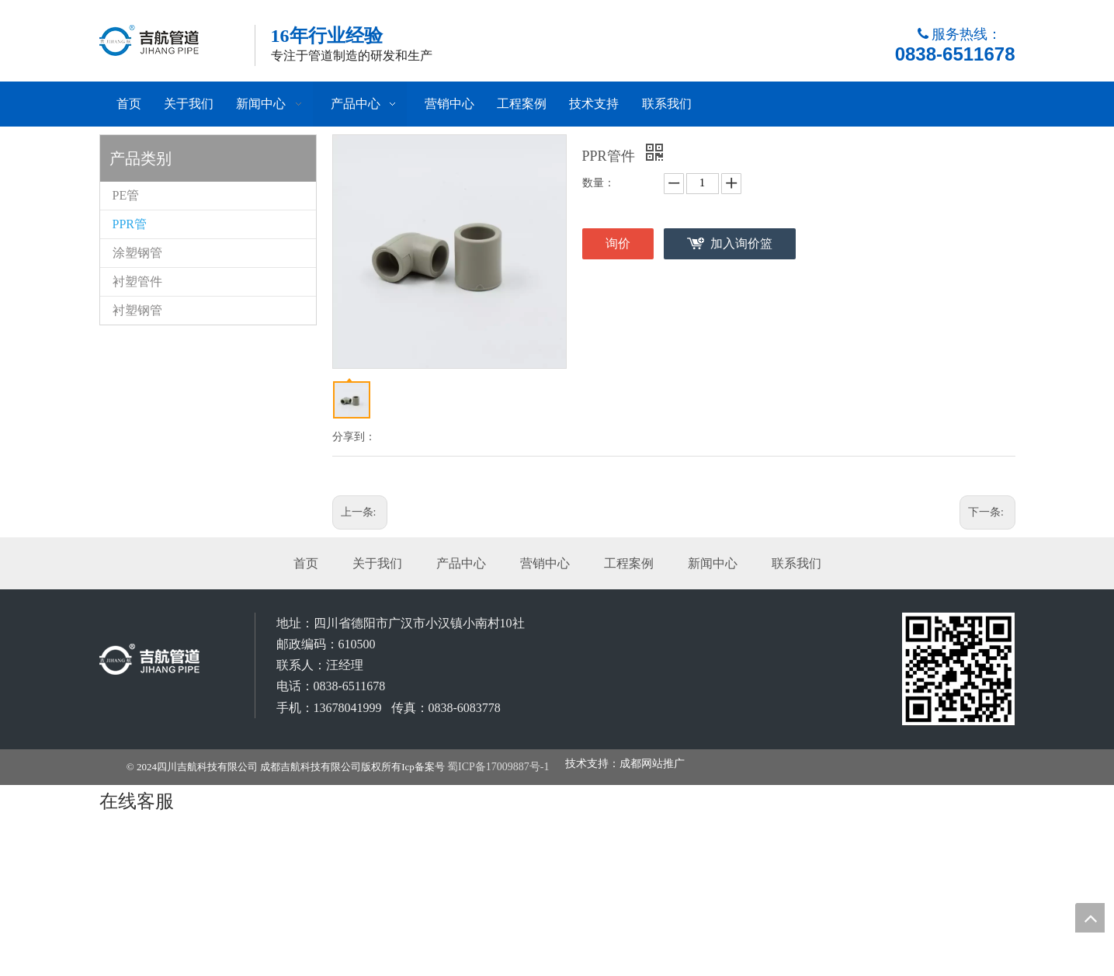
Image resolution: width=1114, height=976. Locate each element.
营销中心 (545, 563)
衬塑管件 (137, 281)
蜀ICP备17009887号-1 (498, 767)
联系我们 (796, 563)
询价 (618, 243)
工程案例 (629, 563)
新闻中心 (712, 563)
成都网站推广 (652, 763)
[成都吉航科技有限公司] (958, 669)
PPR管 (130, 224)
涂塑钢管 (137, 252)
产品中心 (461, 563)
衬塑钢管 (137, 310)
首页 (305, 563)
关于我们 (377, 563)
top (1090, 918)
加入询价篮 (741, 243)
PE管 (126, 195)
